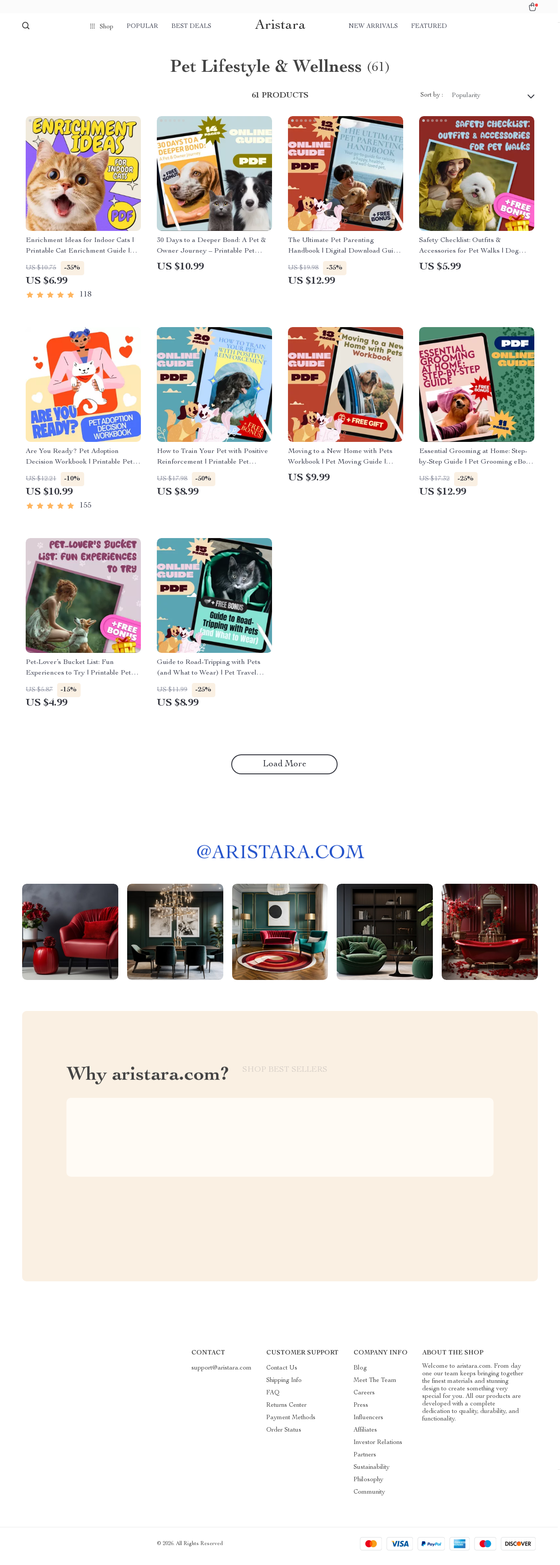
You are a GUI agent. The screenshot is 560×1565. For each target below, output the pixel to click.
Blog (360, 1373)
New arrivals (373, 26)
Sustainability (371, 1472)
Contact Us (281, 1373)
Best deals (191, 26)
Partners (365, 1460)
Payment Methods (290, 1423)
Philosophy (368, 1485)
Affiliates (365, 1435)
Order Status (283, 1435)
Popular (142, 26)
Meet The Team (375, 1385)
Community (369, 1497)
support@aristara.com (221, 1373)
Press (361, 1410)
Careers (364, 1398)
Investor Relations (378, 1447)
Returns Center (286, 1410)
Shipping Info (284, 1385)
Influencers (368, 1423)
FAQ (273, 1398)
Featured (429, 26)
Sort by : (431, 100)
